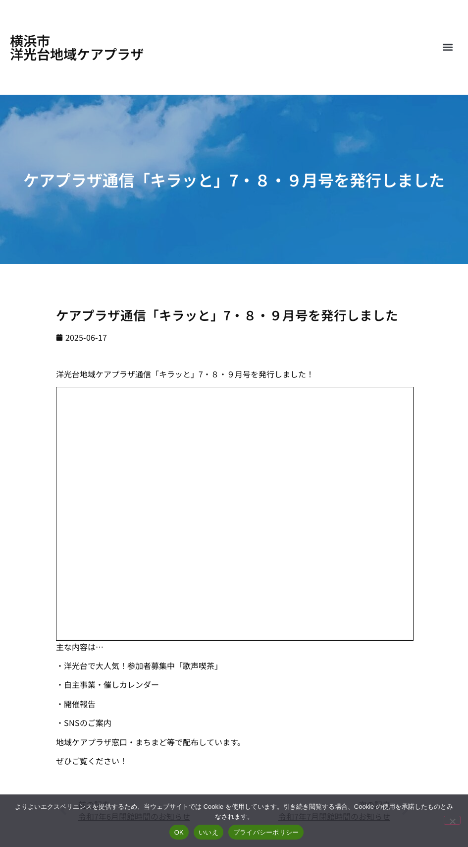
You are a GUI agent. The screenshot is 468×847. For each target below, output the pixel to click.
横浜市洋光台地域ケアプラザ (77, 46)
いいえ (208, 832)
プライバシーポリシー (266, 832)
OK (179, 832)
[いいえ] (452, 820)
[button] (447, 47)
